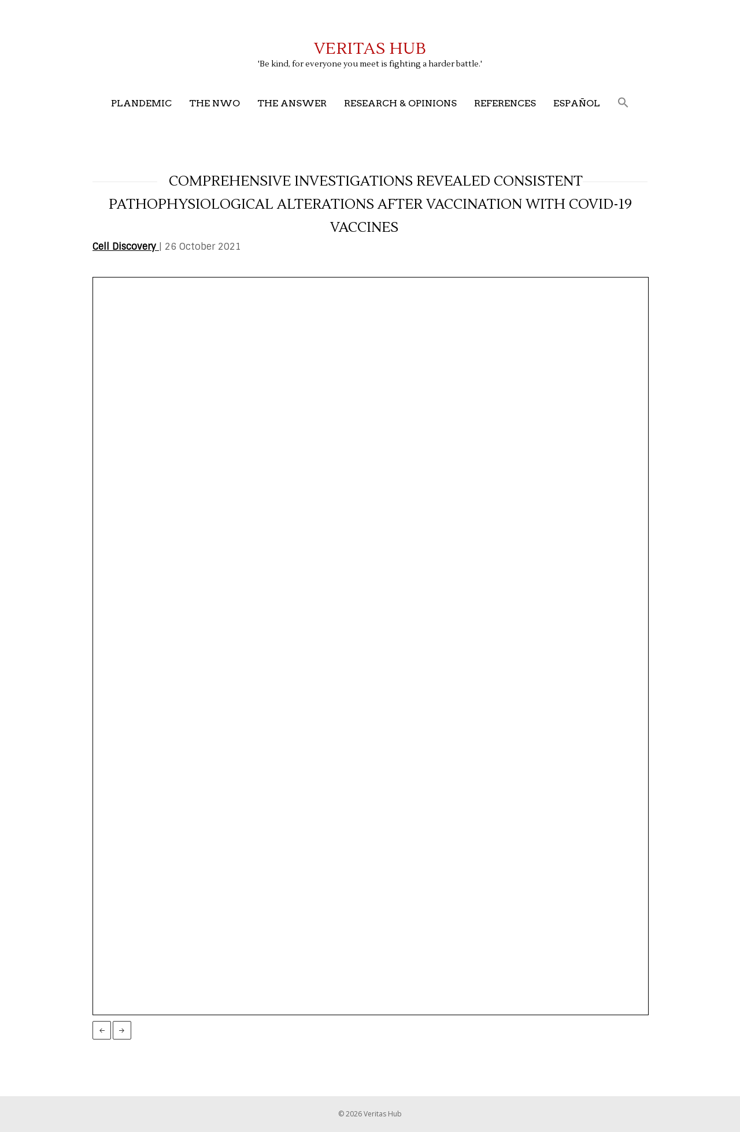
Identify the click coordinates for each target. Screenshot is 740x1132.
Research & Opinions (400, 103)
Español (576, 103)
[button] (623, 103)
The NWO (214, 103)
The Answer (292, 103)
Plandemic (141, 103)
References (505, 103)
